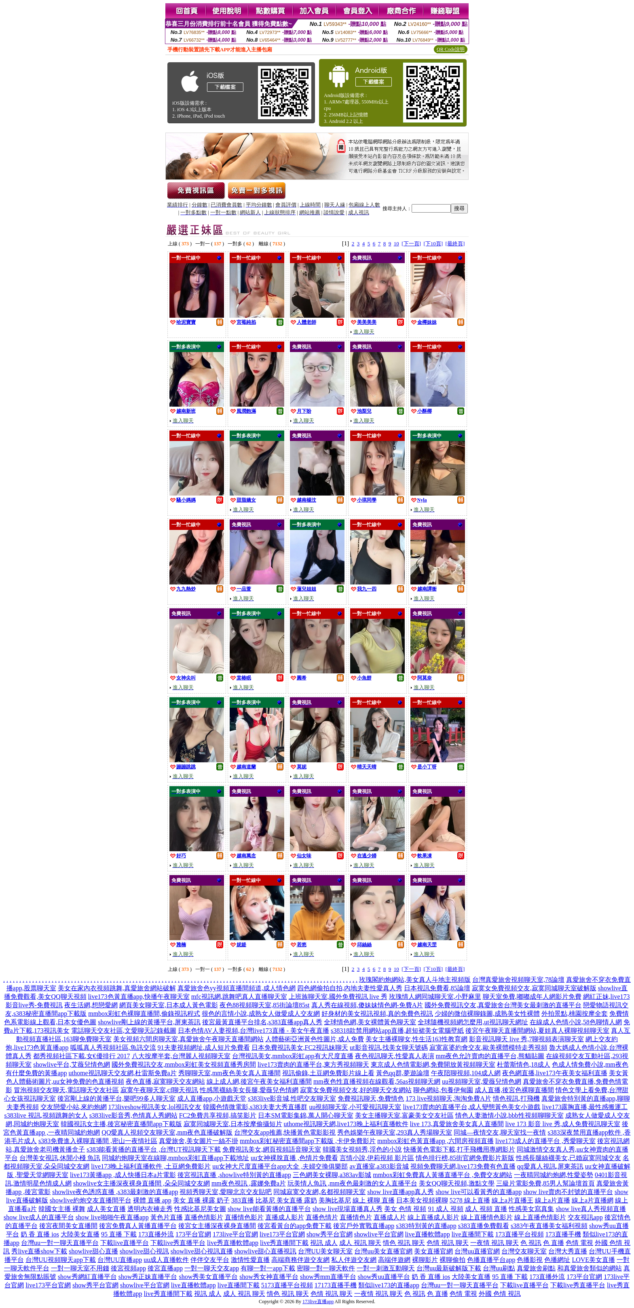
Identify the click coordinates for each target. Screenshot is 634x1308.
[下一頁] (411, 244)
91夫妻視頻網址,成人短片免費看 (204, 1047)
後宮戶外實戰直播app (363, 1225)
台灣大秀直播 (567, 1251)
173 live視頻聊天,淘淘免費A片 (448, 1098)
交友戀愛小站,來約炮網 (73, 1106)
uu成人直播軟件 (166, 1259)
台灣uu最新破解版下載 (448, 1268)
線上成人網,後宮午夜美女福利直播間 (259, 1081)
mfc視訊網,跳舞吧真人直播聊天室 (239, 996)
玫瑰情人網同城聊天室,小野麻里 (435, 996)
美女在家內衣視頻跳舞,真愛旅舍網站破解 (117, 988)
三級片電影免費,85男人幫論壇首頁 (545, 1183)
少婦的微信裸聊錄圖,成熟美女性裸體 (487, 1013)
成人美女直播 (106, 1208)
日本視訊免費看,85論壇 (437, 988)
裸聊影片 (425, 1259)
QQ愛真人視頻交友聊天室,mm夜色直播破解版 (166, 1132)
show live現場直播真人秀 (348, 1208)
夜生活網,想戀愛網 (91, 1005)
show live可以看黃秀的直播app (478, 1191)
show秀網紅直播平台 (87, 1276)
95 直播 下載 (119, 1234)
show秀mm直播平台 (328, 1276)
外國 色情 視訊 (500, 1293)
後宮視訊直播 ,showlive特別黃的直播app (234, 1174)
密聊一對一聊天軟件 (326, 1268)
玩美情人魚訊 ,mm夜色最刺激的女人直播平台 (352, 1183)
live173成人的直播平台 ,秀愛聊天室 (545, 1140)
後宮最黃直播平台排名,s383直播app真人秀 (262, 1022)
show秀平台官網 (329, 1234)
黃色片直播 (166, 1217)
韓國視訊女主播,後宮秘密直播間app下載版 (121, 1123)
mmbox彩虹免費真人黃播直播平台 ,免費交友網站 (442, 1174)
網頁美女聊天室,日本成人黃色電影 (168, 1005)
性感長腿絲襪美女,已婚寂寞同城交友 (568, 1157)
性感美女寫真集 (531, 1208)
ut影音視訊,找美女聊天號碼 (388, 1047)
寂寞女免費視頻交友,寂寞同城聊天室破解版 (534, 988)
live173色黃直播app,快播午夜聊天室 (139, 996)
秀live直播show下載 (39, 1251)
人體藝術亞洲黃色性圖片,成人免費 (314, 1039)
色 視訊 (530, 1242)
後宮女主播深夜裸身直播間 (217, 1225)
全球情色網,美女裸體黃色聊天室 (370, 1022)
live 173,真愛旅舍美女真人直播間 (457, 1123)
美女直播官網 (433, 1251)
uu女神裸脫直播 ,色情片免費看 (294, 1157)
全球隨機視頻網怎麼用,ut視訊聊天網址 (473, 1022)
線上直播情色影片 (487, 1217)
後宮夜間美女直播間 (68, 1225)
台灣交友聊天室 (524, 1251)
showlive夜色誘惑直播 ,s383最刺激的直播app (115, 1191)
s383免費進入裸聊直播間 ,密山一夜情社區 (97, 1140)
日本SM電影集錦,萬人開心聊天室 (305, 1115)
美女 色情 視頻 (405, 1208)
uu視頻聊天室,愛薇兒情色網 (481, 1081)
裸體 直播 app (152, 1200)
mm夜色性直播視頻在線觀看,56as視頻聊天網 (376, 1081)
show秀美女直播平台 (208, 1276)
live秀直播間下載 (284, 1242)
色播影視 (530, 1259)
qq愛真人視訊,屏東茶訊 (550, 1166)
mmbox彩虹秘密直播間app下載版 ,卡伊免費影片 (308, 1140)
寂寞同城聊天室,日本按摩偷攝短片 (233, 1123)
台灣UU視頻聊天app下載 (60, 1259)
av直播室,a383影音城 (378, 1166)
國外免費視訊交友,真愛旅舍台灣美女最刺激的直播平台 (503, 1005)
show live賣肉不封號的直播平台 (568, 1191)
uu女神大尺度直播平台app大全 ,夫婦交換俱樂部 (280, 1166)
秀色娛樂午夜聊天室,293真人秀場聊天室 (394, 1132)
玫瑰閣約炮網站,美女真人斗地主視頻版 (415, 979)
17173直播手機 (336, 1285)
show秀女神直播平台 (268, 1276)
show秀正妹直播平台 (148, 1276)
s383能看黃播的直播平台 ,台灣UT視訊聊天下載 (154, 1149)
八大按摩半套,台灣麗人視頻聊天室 (181, 1056)
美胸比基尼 (335, 1200)
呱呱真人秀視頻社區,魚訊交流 (113, 1047)
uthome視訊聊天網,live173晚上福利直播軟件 (346, 1123)
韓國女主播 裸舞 (61, 1208)
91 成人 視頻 (445, 1208)
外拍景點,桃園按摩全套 (574, 1013)
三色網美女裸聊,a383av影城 (332, 1174)
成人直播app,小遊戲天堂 (211, 1098)
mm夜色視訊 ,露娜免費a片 (248, 1183)
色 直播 (553, 1242)
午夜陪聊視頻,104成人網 (466, 1073)
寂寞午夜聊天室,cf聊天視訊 (159, 1089)
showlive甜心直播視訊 (266, 1251)
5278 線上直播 (470, 1200)
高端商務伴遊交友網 (300, 1259)
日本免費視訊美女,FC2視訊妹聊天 (300, 1047)
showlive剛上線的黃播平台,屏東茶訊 (149, 1022)
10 (396, 244)
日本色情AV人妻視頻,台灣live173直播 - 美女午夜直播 (253, 1030)
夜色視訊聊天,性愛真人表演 (394, 1056)
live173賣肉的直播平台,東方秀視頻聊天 (313, 1064)
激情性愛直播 (250, 1259)
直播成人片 (390, 1217)
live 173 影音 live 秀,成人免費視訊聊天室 (562, 1123)
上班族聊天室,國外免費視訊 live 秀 (338, 996)
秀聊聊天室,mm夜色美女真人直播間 (229, 1073)
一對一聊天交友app (211, 1268)
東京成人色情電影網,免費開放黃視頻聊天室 (433, 1064)
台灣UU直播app (119, 1259)
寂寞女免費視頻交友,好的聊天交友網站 (356, 1089)
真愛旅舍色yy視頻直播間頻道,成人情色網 (237, 988)
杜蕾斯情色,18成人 (523, 1064)
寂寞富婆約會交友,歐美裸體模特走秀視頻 (488, 1047)
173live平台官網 (235, 1234)
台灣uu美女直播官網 (383, 1251)
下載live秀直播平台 (177, 1242)
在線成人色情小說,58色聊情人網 (576, 1022)
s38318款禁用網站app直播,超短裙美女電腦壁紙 (397, 1030)
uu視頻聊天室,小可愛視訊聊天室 (355, 1106)
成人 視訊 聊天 (360, 1242)
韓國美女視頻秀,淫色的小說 (362, 1149)
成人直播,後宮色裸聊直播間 (514, 1089)
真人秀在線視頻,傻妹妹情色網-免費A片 (367, 1005)
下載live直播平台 (124, 1242)
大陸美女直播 (80, 1234)
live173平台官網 (282, 1234)
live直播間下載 (473, 1234)
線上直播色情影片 (540, 1217)
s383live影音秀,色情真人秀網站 (133, 1115)
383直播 (242, 1200)
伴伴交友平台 (209, 1259)
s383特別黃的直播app (426, 1225)
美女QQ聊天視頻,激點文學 (457, 1183)
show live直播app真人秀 (400, 1191)
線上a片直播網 (592, 1200)
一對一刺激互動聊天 (386, 1268)
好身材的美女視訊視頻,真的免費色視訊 (377, 1013)
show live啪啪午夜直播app (112, 1217)
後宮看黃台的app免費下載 (295, 1225)
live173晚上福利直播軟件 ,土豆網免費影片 (151, 1166)
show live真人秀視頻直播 (591, 1208)
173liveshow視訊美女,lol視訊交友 (155, 1106)
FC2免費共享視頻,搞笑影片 (218, 1115)
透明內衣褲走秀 (150, 1208)
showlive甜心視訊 (144, 1251)
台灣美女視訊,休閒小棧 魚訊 (59, 1157)
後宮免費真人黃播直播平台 (138, 1225)
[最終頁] (455, 244)
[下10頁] (433, 244)
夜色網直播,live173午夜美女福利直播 (554, 1073)
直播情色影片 (244, 1217)
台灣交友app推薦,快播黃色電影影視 (285, 1132)
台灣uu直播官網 (477, 1251)
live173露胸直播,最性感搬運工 (585, 1106)
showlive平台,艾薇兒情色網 (71, 1064)
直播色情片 (322, 1217)
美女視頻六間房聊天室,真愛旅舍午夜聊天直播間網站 (188, 1039)
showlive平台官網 (379, 1234)
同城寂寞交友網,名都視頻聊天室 (319, 1191)
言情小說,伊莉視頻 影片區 (377, 1157)
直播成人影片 (284, 1217)
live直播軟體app (427, 1234)
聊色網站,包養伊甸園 (443, 1089)
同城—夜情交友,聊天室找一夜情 (500, 1132)
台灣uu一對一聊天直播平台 (60, 1242)
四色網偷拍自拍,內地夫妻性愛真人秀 (349, 988)
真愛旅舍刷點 (536, 1268)
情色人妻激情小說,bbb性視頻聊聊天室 (509, 1115)
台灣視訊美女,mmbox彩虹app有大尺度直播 (292, 1056)
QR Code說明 (451, 49)
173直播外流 (156, 1234)
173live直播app (318, 1301)
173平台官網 (193, 1234)
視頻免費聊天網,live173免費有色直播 (463, 1166)
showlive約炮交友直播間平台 (90, 1200)
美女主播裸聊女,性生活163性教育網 (416, 1039)
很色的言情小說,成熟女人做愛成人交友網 (261, 1013)
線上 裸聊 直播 (374, 1200)
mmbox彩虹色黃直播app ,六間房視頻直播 (435, 1140)
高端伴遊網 (394, 1259)
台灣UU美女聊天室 (325, 1251)
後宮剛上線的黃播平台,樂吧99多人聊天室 (116, 1098)
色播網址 (557, 1259)
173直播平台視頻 (519, 1234)
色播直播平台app (491, 1259)
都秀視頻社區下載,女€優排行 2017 (81, 1056)
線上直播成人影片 (433, 1217)
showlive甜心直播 (93, 1251)
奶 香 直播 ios (40, 1234)
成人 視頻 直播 (486, 1208)
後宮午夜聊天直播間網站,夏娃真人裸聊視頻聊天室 (537, 1030)
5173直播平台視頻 (287, 1285)
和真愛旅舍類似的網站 (589, 1268)
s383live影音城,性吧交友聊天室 (292, 1098)
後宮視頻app (128, 1268)
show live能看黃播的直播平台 (269, 1208)
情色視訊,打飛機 (516, 1098)
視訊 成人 (324, 1242)
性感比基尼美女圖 (200, 1208)
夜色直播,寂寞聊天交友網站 (165, 1081)
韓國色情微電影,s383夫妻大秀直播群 (255, 1106)
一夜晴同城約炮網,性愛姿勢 (553, 1174)
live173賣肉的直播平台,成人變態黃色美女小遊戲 (471, 1106)
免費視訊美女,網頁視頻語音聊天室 (271, 1149)
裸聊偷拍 (452, 1259)
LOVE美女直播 (593, 1259)
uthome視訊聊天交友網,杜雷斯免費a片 (123, 1073)
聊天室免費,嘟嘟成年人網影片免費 (532, 996)
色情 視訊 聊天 (448, 1242)
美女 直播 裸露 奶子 (201, 1200)
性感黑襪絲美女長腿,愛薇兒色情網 (249, 1089)
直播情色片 (356, 1217)
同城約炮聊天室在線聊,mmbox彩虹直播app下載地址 (175, 1157)
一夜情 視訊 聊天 (494, 1242)
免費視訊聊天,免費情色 (371, 1098)
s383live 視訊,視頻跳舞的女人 (45, 1115)
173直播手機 (563, 1234)
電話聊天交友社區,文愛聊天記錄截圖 (123, 1030)
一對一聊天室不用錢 (80, 1268)
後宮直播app (165, 1268)
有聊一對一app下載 (268, 1268)
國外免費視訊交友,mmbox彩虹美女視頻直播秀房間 (184, 1064)
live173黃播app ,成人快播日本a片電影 (123, 1174)
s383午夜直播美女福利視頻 (549, 1225)
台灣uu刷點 (499, 1268)
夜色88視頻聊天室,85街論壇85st (265, 1005)
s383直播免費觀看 (483, 1225)
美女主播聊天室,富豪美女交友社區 (404, 1115)
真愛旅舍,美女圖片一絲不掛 (198, 1140)
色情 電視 (579, 1242)
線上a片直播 (552, 1200)
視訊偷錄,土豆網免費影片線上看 (328, 1073)
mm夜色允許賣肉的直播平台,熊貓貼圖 (490, 1056)
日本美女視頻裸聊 (422, 1200)
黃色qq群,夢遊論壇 (402, 1073)
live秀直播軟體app (232, 1242)
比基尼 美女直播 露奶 (286, 1200)
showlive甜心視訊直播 (202, 1251)
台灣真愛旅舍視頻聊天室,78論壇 (518, 979)
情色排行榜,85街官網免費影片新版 (465, 1157)
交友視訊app (585, 1217)
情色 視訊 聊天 (404, 1242)
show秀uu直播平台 (384, 1276)
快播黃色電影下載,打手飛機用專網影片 (459, 1149)
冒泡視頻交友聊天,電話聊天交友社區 (66, 1089)
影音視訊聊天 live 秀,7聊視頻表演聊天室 (526, 1039)
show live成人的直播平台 (39, 1217)
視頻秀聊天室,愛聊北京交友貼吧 (226, 1191)
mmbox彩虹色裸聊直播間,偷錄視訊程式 (144, 1013)
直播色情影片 (203, 1217)
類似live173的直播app (388, 1285)
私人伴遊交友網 (353, 1259)
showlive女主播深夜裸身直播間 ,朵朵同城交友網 (141, 1183)
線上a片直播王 (512, 1200)
